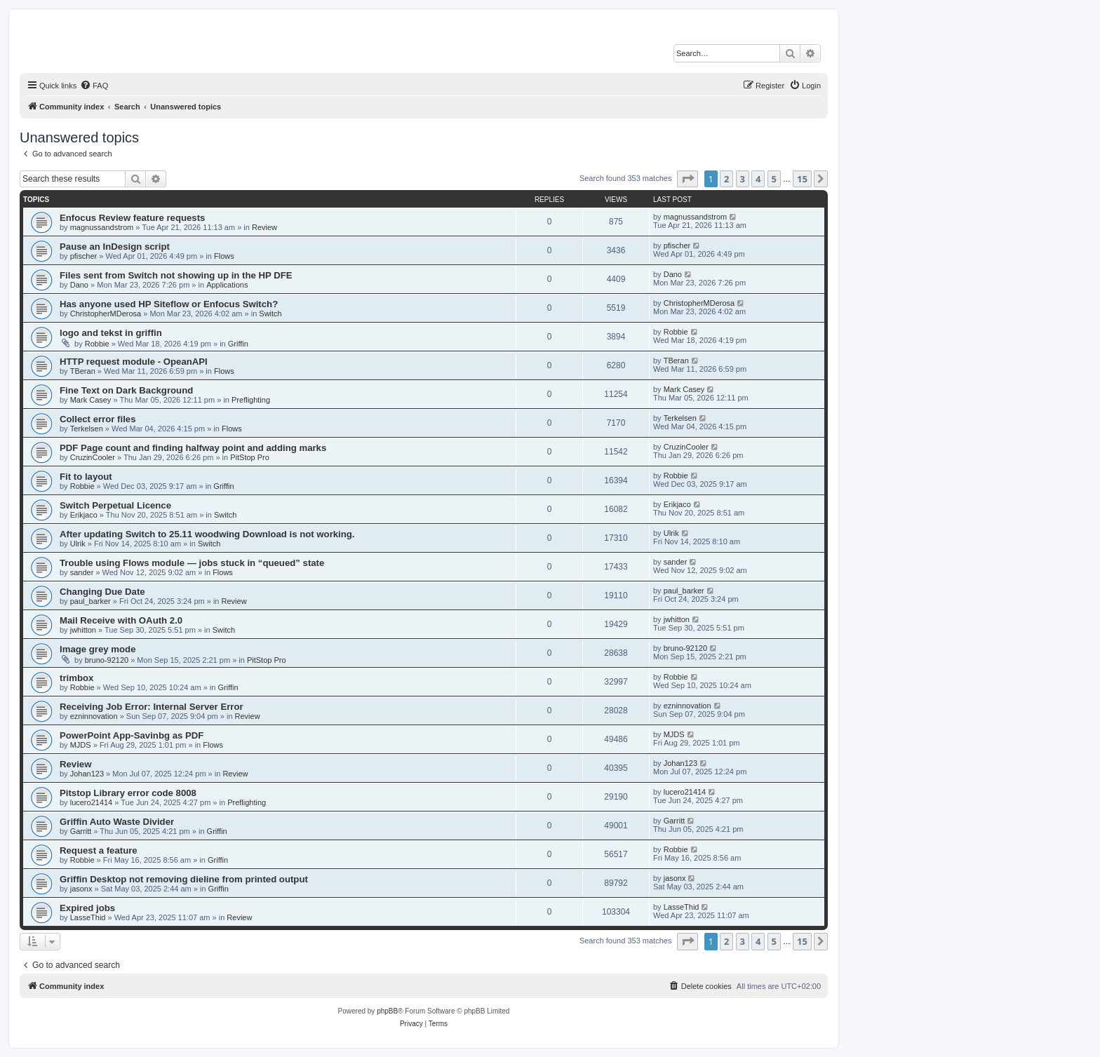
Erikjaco (84, 515)
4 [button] (758, 179)
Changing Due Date (102, 591)
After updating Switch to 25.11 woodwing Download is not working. (207, 534)
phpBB (387, 1011)
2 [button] (726, 179)
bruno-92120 (106, 660)
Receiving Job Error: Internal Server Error (151, 706)
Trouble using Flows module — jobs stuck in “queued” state (192, 563)
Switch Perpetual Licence (115, 505)
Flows (224, 256)
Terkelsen (86, 428)
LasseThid (88, 917)
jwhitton (83, 630)
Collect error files (97, 419)
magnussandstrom (102, 227)
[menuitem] (94, 85)
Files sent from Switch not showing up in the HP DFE (176, 275)
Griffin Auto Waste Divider (117, 821)
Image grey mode (97, 649)
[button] (687, 178)
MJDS (80, 745)
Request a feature (99, 850)
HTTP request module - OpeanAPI (134, 361)
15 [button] (802, 179)
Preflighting (251, 400)
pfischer (84, 256)
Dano (79, 285)
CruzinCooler (92, 457)
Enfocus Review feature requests (132, 218)
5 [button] (774, 179)
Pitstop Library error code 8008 (128, 793)
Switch (270, 313)
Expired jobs (87, 908)
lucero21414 (91, 802)
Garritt (81, 831)
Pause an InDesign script (115, 246)
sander (82, 572)
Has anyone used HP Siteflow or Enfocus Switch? (169, 304)
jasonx (81, 888)
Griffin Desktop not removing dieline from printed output (184, 879)
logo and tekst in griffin (111, 333)
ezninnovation (94, 716)
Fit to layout (86, 476)
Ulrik (78, 543)
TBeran (82, 371)
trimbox (76, 678)
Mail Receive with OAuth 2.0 (121, 620)
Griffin (238, 343)
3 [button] (742, 179)
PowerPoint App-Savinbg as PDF (131, 735)
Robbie (97, 343)
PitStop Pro (249, 457)
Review (264, 227)
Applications (227, 285)
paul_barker (90, 601)
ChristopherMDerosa (105, 313)
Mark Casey (91, 400)
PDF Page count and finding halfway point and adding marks (193, 448)
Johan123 (87, 773)
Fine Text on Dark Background (126, 390)
